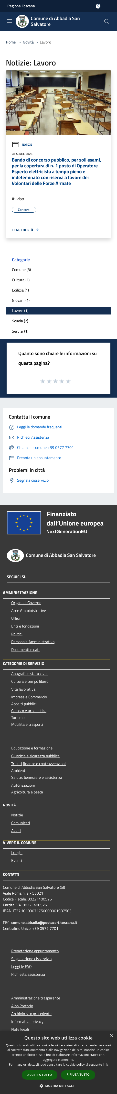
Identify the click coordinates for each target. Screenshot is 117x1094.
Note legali (20, 1029)
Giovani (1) (21, 300)
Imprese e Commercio (29, 697)
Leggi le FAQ (21, 966)
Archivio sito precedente (31, 1014)
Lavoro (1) (20, 311)
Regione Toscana (21, 6)
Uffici (15, 618)
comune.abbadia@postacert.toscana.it (44, 922)
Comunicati (20, 823)
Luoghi (16, 853)
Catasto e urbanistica (28, 711)
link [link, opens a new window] (105, 1064)
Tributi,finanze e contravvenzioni (38, 764)
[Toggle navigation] (10, 21)
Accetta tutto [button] (39, 1075)
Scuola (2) (20, 321)
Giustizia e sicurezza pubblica (35, 756)
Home (11, 42)
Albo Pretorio (22, 1006)
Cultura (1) (21, 280)
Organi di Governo (26, 603)
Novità (28, 42)
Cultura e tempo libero (29, 681)
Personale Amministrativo (32, 642)
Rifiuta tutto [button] (78, 1074)
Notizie (22, 144)
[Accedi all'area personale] (98, 6)
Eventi (16, 860)
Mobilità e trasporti (27, 724)
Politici (16, 634)
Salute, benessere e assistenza (36, 777)
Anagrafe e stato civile (29, 673)
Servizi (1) (20, 331)
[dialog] (58, 1062)
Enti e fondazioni (25, 626)
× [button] (111, 1036)
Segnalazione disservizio (31, 959)
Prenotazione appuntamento (35, 951)
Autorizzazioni (23, 785)
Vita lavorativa (23, 689)
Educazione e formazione (32, 748)
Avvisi (16, 831)
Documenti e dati (25, 649)
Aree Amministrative (28, 610)
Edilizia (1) (20, 290)
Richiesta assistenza (28, 974)
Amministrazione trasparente (35, 998)
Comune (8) (21, 269)
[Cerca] (107, 21)
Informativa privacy (27, 1021)
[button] (58, 1085)
